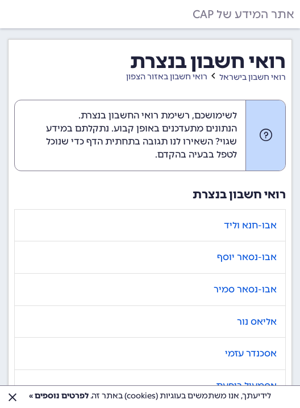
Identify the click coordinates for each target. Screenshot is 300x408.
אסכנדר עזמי (251, 353)
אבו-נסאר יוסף (247, 257)
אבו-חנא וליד (250, 225)
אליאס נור (257, 321)
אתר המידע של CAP (243, 14)
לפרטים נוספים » (59, 396)
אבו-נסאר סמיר (245, 289)
